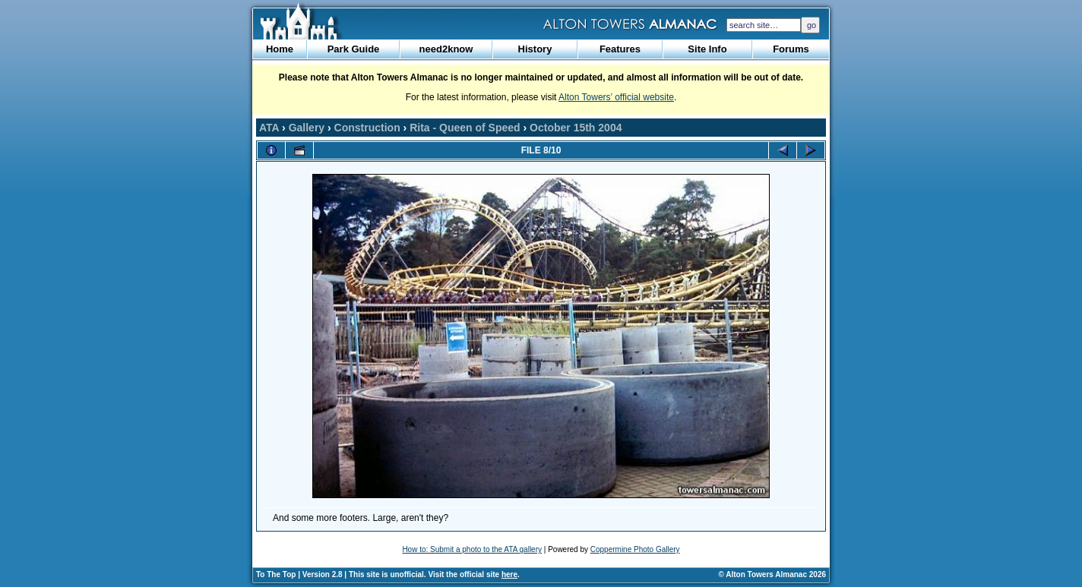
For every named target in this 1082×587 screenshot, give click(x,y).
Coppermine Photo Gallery (635, 549)
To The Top (276, 574)
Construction (367, 128)
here (509, 574)
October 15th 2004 (576, 128)
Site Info (707, 49)
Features (620, 49)
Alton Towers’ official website (616, 97)
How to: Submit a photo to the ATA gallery (472, 549)
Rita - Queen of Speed (465, 128)
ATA (269, 128)
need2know (446, 49)
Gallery (306, 128)
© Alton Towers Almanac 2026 (772, 574)
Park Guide (353, 49)
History (535, 49)
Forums (791, 49)
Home (279, 49)
